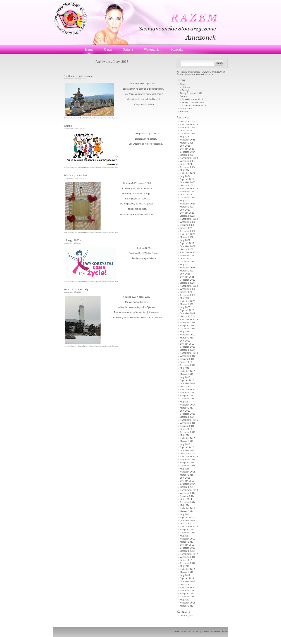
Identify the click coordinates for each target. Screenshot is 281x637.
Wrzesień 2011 (187, 590)
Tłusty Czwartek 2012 (191, 93)
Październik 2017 (189, 389)
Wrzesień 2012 (187, 557)
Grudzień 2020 (187, 280)
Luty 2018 (185, 377)
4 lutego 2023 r (72, 240)
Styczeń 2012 (187, 578)
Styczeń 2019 (187, 344)
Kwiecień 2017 (187, 405)
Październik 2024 (189, 158)
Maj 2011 (184, 599)
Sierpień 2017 (187, 395)
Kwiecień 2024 (187, 173)
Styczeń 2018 (187, 380)
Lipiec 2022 (186, 228)
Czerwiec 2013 (187, 532)
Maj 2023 (184, 200)
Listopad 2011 (187, 584)
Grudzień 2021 (187, 246)
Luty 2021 (185, 274)
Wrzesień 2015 (187, 459)
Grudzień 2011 (187, 581)
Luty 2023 (185, 210)
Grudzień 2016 (187, 414)
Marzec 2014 (186, 511)
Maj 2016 (184, 435)
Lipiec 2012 (186, 560)
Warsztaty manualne (75, 175)
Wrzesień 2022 (187, 222)
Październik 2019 (189, 319)
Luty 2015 (185, 478)
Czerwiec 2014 (187, 502)
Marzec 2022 (186, 237)
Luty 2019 (185, 341)
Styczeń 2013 (187, 545)
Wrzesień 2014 (187, 493)
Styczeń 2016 (187, 447)
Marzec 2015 (186, 475)
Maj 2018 (184, 368)
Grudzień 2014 (187, 484)
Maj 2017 (184, 401)
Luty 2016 (185, 444)
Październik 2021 (189, 252)
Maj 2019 (184, 331)
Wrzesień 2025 (187, 127)
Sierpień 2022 (187, 225)
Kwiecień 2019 (187, 334)
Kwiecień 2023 (187, 203)
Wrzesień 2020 (187, 289)
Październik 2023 (189, 188)
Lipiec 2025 (186, 130)
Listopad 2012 (187, 551)
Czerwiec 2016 (187, 432)
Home (89, 49)
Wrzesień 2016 (187, 423)
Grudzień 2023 (187, 182)
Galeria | (207, 632)
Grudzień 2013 (187, 520)
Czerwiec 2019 (187, 328)
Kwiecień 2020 (187, 301)
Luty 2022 (185, 240)
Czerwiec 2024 (187, 167)
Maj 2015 (184, 468)
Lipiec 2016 (186, 429)
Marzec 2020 (186, 304)
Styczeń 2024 (187, 179)
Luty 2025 (185, 146)
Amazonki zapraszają (76, 289)
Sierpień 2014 (187, 496)
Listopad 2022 (187, 216)
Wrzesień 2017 (187, 392)
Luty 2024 (185, 176)
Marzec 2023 (186, 207)
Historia (186, 87)
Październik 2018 (189, 353)
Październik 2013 (189, 526)
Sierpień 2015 (187, 462)
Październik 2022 (189, 219)
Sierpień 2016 (187, 426)
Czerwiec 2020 (187, 295)
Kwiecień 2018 (187, 371)
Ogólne (83, 118)
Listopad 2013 (187, 523)
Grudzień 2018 (187, 347)
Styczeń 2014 (187, 517)
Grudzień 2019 (187, 313)
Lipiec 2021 (186, 258)
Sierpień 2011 (187, 593)
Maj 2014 (184, 505)
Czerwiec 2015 (187, 465)
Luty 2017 (185, 411)
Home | (177, 632)
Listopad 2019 (187, 316)
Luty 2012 (185, 575)
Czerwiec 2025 (187, 133)
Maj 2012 (184, 566)
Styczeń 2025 (187, 149)
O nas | (184, 632)
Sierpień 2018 (187, 359)
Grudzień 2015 (187, 450)
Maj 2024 (184, 170)
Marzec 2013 (186, 542)
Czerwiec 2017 (187, 398)
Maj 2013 (184, 536)
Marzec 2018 (186, 374)
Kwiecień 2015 (187, 472)
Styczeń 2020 (187, 310)
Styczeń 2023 (187, 213)
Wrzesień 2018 (187, 356)
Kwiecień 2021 (187, 267)
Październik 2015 (189, 456)
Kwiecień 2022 (187, 234)
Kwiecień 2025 (187, 140)
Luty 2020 (185, 307)
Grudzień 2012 (187, 548)
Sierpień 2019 (187, 325)
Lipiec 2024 (186, 164)
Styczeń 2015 (187, 481)
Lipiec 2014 (186, 499)
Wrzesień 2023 (187, 191)
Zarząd (185, 90)
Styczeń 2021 (187, 277)
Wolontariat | (216, 632)
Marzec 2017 (186, 408)
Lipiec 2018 (186, 362)
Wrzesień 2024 (187, 161)
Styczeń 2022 (187, 243)
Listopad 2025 (187, 121)
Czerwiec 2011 (187, 596)
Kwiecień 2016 (187, 438)
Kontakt (177, 49)
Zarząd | (199, 632)
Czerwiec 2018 (187, 365)
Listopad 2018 (187, 350)
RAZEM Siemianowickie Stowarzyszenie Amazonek (201, 73)
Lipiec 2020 (186, 292)
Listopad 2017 (187, 386)
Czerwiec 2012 (187, 563)
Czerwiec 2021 (187, 261)
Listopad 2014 (187, 487)
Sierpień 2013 (187, 529)
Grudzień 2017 (187, 383)
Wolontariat (152, 49)
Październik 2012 (189, 554)
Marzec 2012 (186, 572)
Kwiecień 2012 (187, 569)
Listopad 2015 (187, 453)
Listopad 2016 (187, 417)
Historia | (192, 632)
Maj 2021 (184, 264)
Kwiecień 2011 (187, 603)
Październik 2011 (189, 587)
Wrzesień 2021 (187, 255)
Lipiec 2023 (186, 194)
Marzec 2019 (186, 338)
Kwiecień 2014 (187, 508)
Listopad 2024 (187, 155)
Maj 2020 (184, 298)
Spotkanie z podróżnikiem (78, 75)
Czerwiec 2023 (187, 197)
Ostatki (68, 125)
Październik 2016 (189, 420)
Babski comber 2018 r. (193, 99)
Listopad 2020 (187, 283)
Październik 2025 (189, 124)
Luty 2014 (185, 514)
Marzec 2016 (186, 441)
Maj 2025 (184, 136)
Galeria (128, 49)
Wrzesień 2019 (187, 322)
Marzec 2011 (186, 606)
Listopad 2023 (187, 185)
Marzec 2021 (186, 270)
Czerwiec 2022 (187, 231)
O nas (108, 49)
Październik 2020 (189, 286)
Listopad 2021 (187, 249)
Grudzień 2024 (187, 152)
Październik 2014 (189, 490)
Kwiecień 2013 (187, 539)
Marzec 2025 (186, 143)
